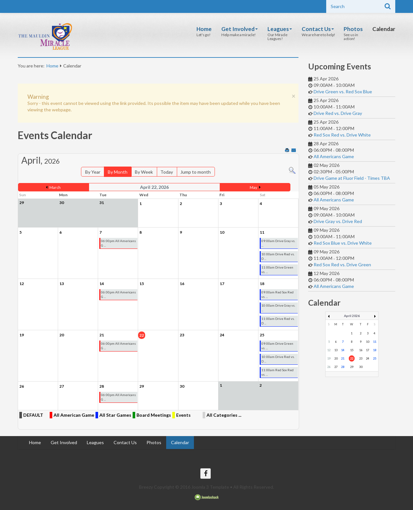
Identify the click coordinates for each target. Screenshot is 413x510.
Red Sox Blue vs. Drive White (343, 243)
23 (360, 358)
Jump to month (195, 172)
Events (183, 415)
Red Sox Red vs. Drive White (342, 135)
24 (367, 358)
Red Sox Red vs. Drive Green (342, 264)
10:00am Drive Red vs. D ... (278, 256)
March (55, 187)
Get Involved (239, 29)
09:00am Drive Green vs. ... (277, 346)
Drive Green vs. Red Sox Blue (343, 91)
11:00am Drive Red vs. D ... (278, 321)
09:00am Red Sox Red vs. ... (277, 294)
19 (328, 358)
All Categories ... (223, 415)
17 (367, 350)
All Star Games (115, 415)
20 (335, 358)
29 (351, 367)
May (253, 187)
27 (335, 367)
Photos (353, 29)
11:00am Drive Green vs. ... (277, 269)
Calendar (383, 29)
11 (374, 341)
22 (351, 358)
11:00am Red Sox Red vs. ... (277, 372)
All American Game (74, 415)
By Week (144, 172)
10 (367, 341)
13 (335, 350)
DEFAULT (33, 415)
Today (166, 172)
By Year (92, 172)
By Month (117, 172)
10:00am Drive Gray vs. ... (278, 307)
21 (342, 358)
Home (204, 29)
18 (374, 350)
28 (342, 367)
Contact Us (318, 29)
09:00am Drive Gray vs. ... (278, 243)
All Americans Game (334, 156)
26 (328, 367)
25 (374, 358)
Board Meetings (153, 415)
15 (351, 350)
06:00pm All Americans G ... (118, 243)
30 (360, 367)
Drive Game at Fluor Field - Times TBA (352, 178)
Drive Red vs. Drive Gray (338, 113)
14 (342, 350)
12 (328, 350)
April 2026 (352, 316)
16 (360, 350)
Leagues (279, 29)
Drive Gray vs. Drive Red (338, 221)
